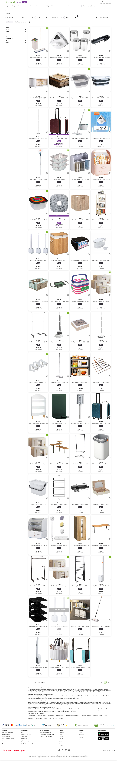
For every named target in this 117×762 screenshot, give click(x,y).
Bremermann (51, 717)
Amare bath (31, 720)
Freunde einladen (6, 736)
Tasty (50, 720)
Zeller (66, 717)
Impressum (24, 741)
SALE (7, 42)
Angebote (61, 734)
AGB (22, 734)
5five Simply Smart (97, 717)
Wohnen (61, 743)
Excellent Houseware (74, 717)
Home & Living (9, 39)
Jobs (3, 741)
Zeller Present (59, 717)
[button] (108, 3)
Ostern (7, 44)
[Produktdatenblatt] (38, 48)
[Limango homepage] (10, 3)
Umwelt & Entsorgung (46, 738)
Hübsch (55, 720)
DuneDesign (39, 720)
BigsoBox (60, 720)
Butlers (105, 717)
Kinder (7, 31)
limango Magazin (6, 738)
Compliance (24, 740)
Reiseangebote (82, 741)
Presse (3, 743)
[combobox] (96, 7)
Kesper (45, 720)
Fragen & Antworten (45, 734)
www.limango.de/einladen (82, 758)
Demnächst (81, 736)
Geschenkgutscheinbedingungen (29, 745)
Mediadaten (5, 745)
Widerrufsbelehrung (26, 736)
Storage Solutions (86, 717)
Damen (7, 33)
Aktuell (80, 734)
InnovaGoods (31, 717)
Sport (7, 37)
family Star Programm (7, 734)
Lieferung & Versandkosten (47, 736)
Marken (61, 747)
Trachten (61, 745)
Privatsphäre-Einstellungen (28, 743)
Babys (7, 28)
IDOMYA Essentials (41, 717)
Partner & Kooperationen (8, 740)
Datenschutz (24, 738)
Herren (7, 35)
